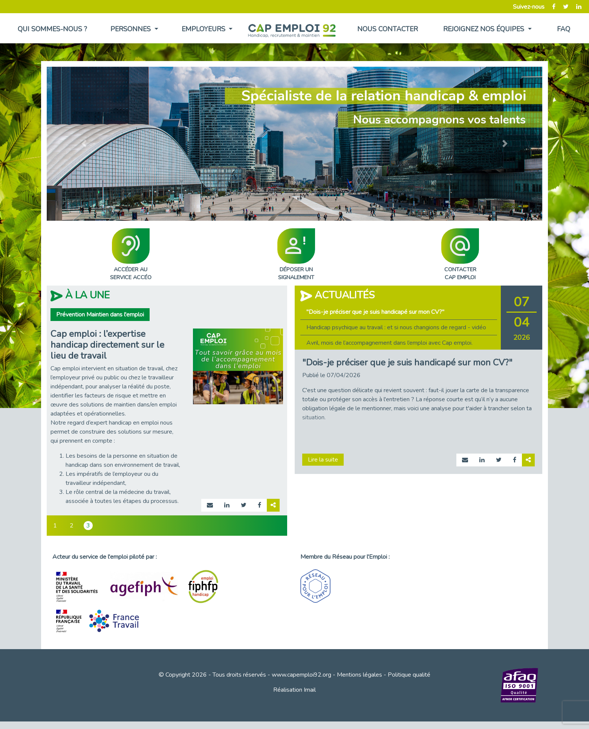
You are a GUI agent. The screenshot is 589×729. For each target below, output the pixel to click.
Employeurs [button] (204, 29)
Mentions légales (359, 675)
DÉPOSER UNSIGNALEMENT (296, 254)
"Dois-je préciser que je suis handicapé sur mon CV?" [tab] (375, 312)
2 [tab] (71, 525)
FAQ (563, 29)
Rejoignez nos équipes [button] (484, 29)
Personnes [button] (131, 29)
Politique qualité (409, 675)
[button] (84, 144)
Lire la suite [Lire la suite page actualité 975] (323, 459)
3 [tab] (88, 525)
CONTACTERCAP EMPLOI (460, 254)
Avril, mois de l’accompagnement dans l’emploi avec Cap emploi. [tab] (389, 343)
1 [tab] (55, 525)
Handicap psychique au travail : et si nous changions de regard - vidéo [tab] (396, 327)
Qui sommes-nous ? (52, 29)
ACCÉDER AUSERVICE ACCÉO (130, 254)
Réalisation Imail (294, 690)
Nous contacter (387, 29)
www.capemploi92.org (301, 675)
